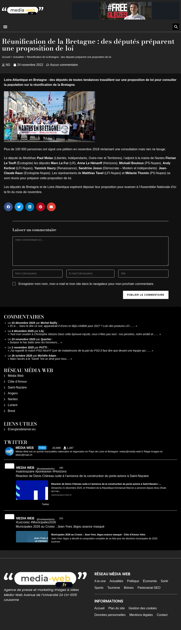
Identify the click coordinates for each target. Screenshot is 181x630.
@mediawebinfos (46, 468)
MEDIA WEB (25, 467)
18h (61, 467)
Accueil (6, 56)
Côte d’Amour (17, 381)
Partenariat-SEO (148, 587)
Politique (133, 581)
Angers (13, 393)
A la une (100, 581)
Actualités (18, 56)
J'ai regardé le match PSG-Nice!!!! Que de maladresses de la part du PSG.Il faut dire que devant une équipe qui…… (80, 350)
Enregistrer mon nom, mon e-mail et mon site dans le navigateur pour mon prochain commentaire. (86, 283)
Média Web (16, 375)
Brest (11, 411)
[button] (5, 26)
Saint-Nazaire (17, 387)
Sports (99, 587)
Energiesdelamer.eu (22, 429)
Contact (162, 615)
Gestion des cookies (143, 608)
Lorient (12, 405)
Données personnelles (110, 615)
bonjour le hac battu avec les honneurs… (35, 342)
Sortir (164, 581)
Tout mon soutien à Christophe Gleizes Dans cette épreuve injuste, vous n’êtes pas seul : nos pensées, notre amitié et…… (84, 334)
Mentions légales (141, 615)
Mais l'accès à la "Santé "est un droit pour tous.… (40, 358)
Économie (150, 581)
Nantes (13, 399)
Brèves (129, 587)
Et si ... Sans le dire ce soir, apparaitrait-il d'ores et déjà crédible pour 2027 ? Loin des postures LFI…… (72, 326)
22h (61, 518)
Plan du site (116, 608)
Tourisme (113, 587)
